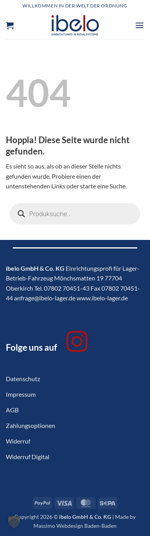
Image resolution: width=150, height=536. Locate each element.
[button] (10, 25)
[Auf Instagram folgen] (76, 343)
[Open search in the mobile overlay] (75, 213)
